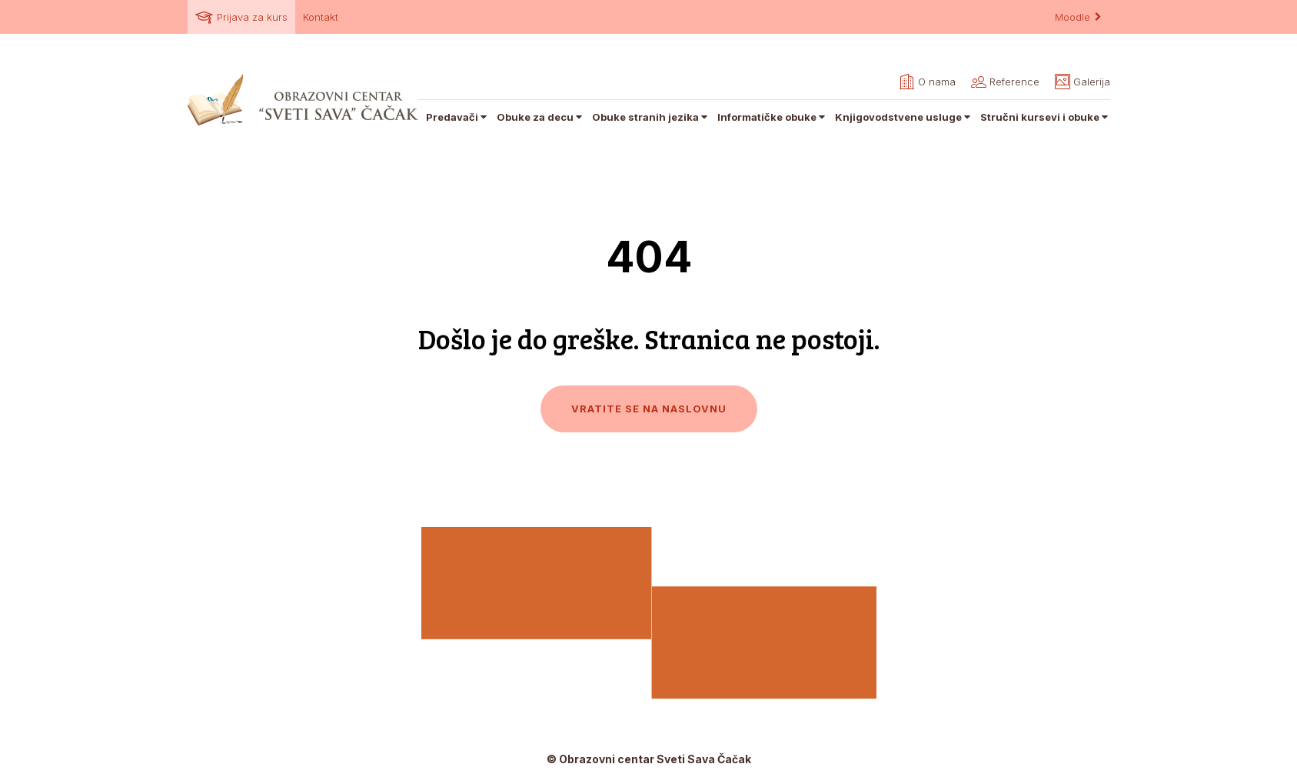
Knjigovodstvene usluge (904, 117)
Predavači (457, 117)
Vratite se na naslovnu (649, 408)
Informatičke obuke (772, 117)
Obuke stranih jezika (651, 117)
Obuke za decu (540, 117)
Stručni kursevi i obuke (1045, 117)
